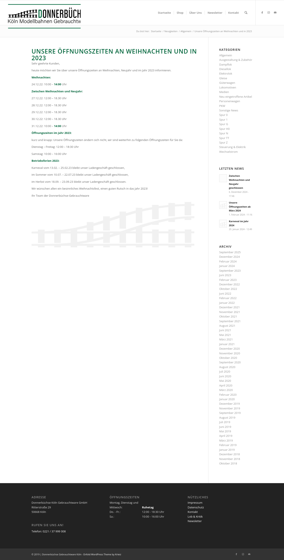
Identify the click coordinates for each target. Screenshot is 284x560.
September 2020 (230, 362)
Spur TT (224, 138)
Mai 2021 (225, 335)
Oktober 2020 (228, 358)
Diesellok (225, 69)
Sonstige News (228, 110)
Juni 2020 (225, 376)
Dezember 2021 (229, 307)
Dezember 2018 (229, 454)
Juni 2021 (225, 330)
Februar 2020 (228, 395)
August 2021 (227, 326)
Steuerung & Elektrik (232, 147)
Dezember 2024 (229, 257)
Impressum (195, 503)
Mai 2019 (225, 431)
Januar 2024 (227, 266)
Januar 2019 (227, 450)
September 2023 (230, 271)
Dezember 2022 (229, 284)
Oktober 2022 (228, 289)
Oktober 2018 (228, 463)
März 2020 (226, 390)
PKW (222, 106)
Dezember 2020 (229, 348)
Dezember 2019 (229, 404)
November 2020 (229, 353)
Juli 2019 (224, 422)
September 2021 (230, 321)
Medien (224, 92)
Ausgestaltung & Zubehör (235, 60)
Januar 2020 (227, 399)
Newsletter (195, 521)
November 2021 (229, 312)
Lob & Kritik (195, 516)
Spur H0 (224, 129)
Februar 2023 (228, 280)
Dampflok (225, 64)
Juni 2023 (225, 275)
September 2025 (230, 252)
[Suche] (246, 12)
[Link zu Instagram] (269, 12)
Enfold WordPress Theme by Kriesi (102, 554)
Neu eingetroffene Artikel (235, 97)
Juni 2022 (225, 293)
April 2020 (225, 385)
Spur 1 (223, 119)
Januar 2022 (227, 303)
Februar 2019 (228, 445)
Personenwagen (229, 101)
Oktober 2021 (228, 316)
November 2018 (229, 459)
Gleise (223, 78)
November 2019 (229, 408)
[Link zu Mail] (275, 12)
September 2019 (230, 413)
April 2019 (225, 436)
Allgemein (225, 55)
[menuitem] (164, 12)
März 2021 (226, 339)
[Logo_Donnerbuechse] (43, 16)
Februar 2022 (228, 298)
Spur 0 (223, 115)
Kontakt (193, 512)
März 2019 (226, 440)
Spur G (223, 124)
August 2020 (227, 367)
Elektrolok (225, 73)
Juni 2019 (225, 427)
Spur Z (223, 142)
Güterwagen (227, 83)
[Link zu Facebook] (262, 12)
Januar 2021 (227, 344)
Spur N (223, 133)
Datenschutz (196, 507)
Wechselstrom (228, 152)
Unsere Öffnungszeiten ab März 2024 (240, 206)
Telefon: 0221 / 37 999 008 (49, 531)
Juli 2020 (224, 371)
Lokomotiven (227, 87)
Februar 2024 (228, 261)
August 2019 (227, 417)
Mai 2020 (225, 381)
